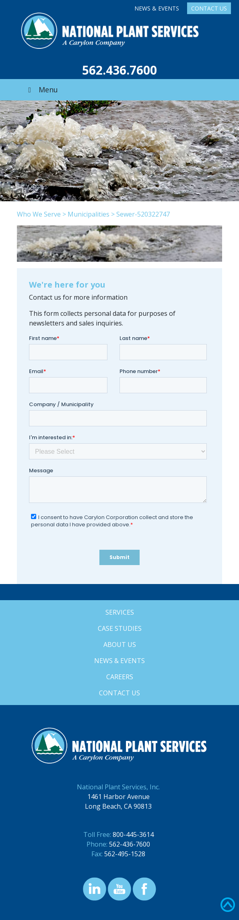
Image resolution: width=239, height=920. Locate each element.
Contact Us (209, 8)
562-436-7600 (129, 844)
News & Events (156, 8)
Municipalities (88, 214)
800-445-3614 (133, 834)
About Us (119, 644)
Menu (41, 89)
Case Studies (120, 628)
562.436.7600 (119, 70)
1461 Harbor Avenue (118, 796)
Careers (119, 676)
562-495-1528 (124, 853)
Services (119, 612)
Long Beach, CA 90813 (118, 806)
